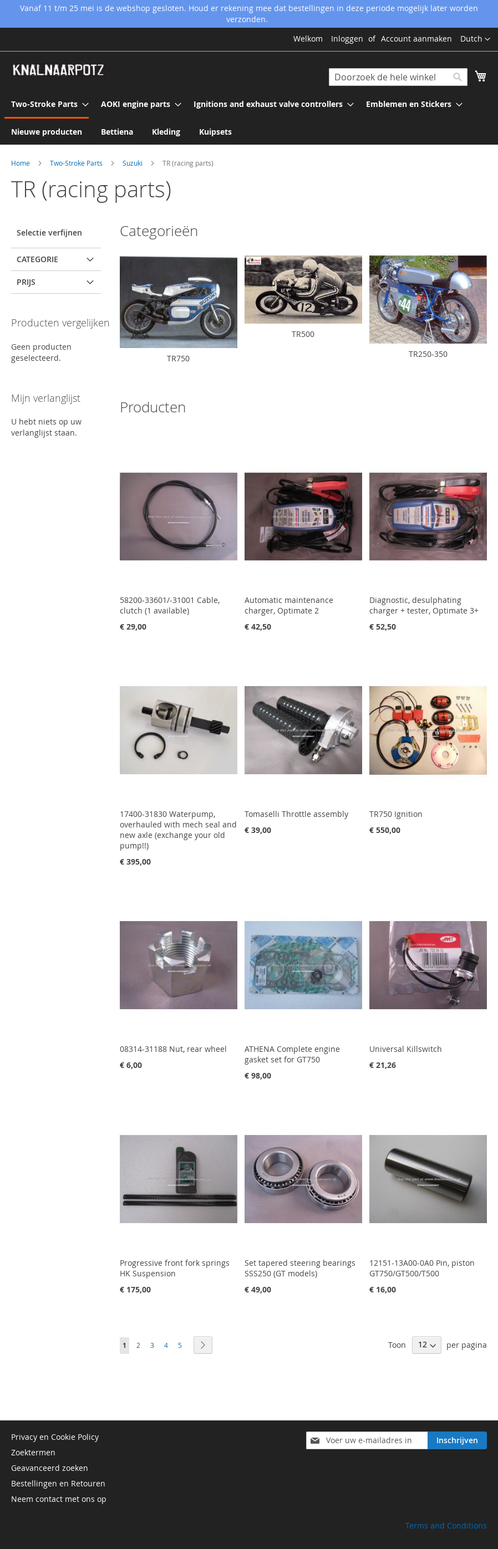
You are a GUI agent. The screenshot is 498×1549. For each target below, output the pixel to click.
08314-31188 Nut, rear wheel (173, 1049)
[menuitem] (46, 105)
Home (21, 163)
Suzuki (133, 163)
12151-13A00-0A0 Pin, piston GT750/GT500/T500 (422, 1268)
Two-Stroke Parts (77, 163)
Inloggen (347, 38)
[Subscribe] (457, 1440)
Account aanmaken (416, 38)
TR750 (178, 358)
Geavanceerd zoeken (49, 1468)
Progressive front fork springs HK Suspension (175, 1268)
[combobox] (398, 77)
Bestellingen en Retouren (58, 1483)
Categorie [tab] (37, 259)
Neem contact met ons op (58, 1499)
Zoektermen (33, 1452)
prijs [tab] (26, 282)
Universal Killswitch (405, 1049)
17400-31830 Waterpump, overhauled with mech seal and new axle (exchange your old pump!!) (178, 830)
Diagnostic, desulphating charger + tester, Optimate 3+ (424, 605)
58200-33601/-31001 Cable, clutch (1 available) (170, 605)
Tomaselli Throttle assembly (296, 814)
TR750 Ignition (396, 814)
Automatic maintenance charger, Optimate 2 (289, 605)
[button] (475, 39)
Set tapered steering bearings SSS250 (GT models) (300, 1268)
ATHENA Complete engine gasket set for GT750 (292, 1054)
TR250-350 (428, 354)
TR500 (303, 334)
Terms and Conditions (446, 1525)
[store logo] (58, 70)
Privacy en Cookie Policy (55, 1437)
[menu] (249, 118)
